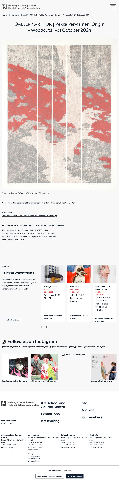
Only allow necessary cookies (49, 476)
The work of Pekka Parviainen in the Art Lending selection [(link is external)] (29, 216)
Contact (87, 410)
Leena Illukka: (103, 303)
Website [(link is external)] (7, 212)
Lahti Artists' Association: (77, 298)
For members (91, 417)
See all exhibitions (11, 320)
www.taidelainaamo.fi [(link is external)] (13, 239)
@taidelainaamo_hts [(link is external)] (38, 347)
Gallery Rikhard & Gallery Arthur (102, 288)
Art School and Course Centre (53, 405)
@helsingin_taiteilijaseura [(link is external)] (14, 347)
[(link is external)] (62, 355)
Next (46, 327)
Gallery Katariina (51, 287)
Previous (42, 327)
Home (4, 15)
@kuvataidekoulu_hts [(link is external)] (94, 347)
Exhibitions (14, 15)
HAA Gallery (74, 287)
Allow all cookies (75, 476)
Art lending (50, 421)
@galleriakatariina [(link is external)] (58, 347)
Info (84, 403)
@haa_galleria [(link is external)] (75, 347)
